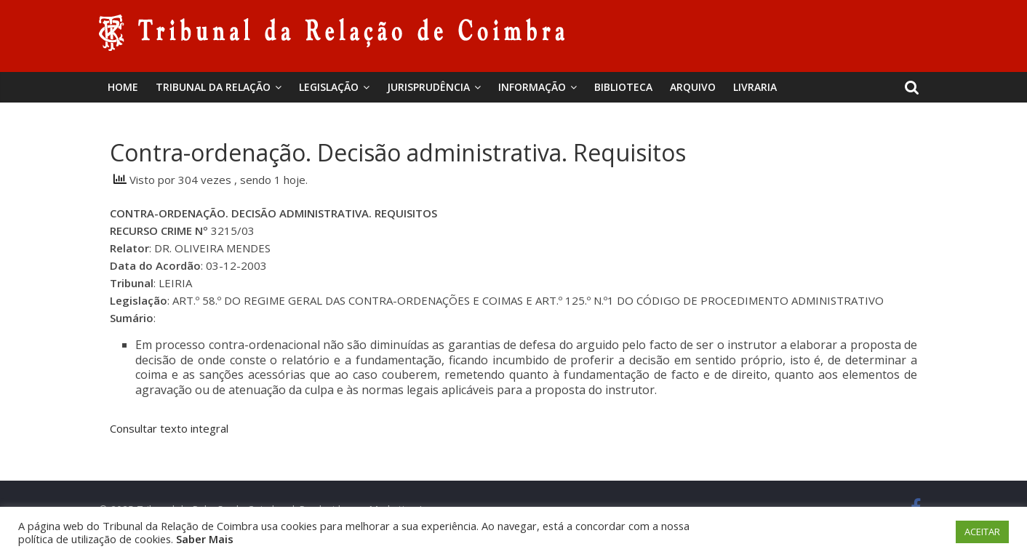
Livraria (755, 87)
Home (123, 87)
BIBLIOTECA (623, 87)
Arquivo (693, 87)
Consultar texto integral (169, 428)
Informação (532, 87)
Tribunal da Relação (213, 87)
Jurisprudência (428, 87)
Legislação (329, 87)
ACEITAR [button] (982, 531)
